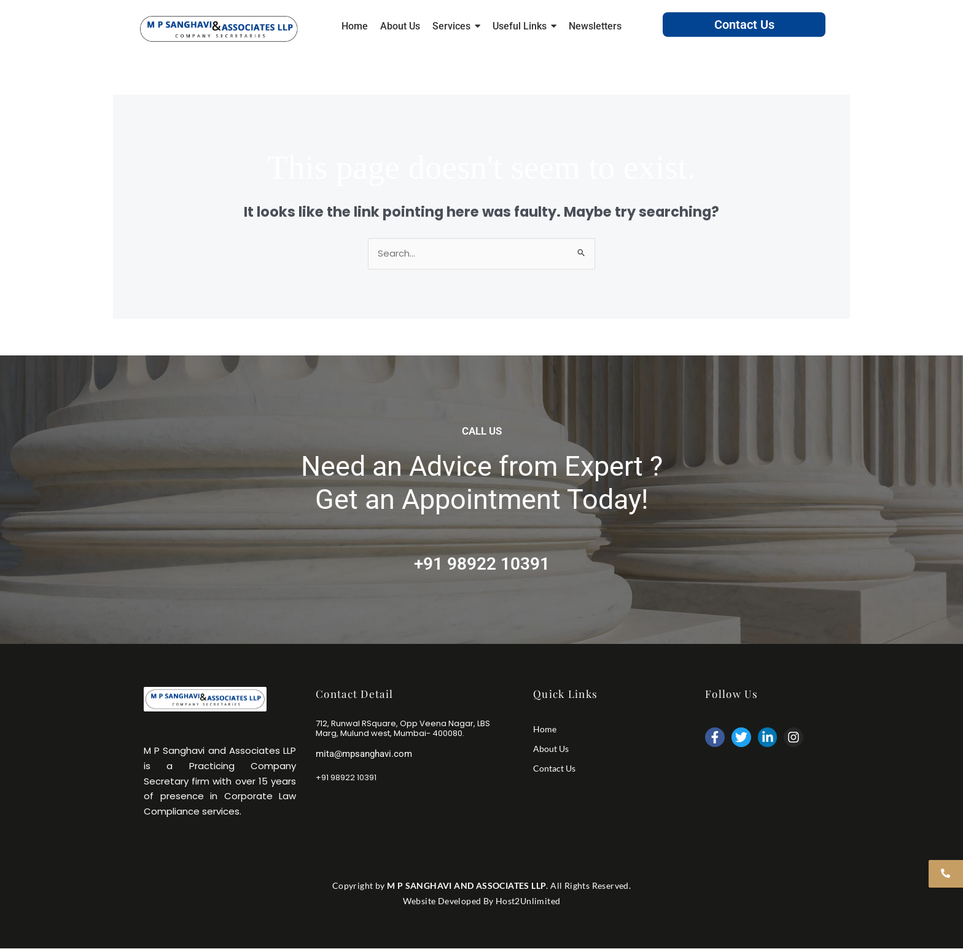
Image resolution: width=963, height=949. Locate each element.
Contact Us (744, 24)
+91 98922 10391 (482, 564)
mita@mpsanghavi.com (364, 753)
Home (544, 729)
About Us (551, 748)
